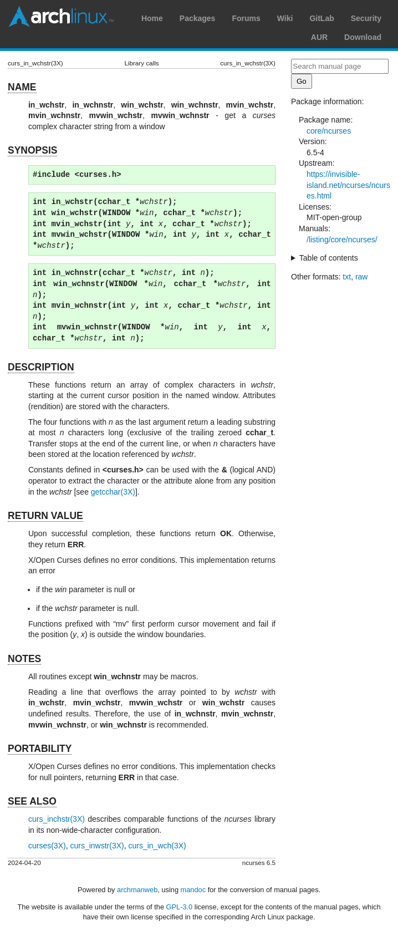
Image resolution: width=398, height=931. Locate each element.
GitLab (321, 18)
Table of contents (328, 257)
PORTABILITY (40, 748)
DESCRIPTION (41, 367)
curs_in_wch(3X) (157, 845)
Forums (246, 18)
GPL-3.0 (179, 907)
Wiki (285, 18)
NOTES (24, 658)
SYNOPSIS (32, 150)
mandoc (193, 890)
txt (347, 276)
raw (361, 276)
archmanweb (137, 890)
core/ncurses (329, 130)
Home (152, 18)
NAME (22, 87)
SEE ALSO (32, 801)
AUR (319, 37)
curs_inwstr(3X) (97, 845)
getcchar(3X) (113, 491)
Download (362, 37)
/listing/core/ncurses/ (342, 239)
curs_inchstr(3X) (56, 819)
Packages (198, 18)
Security (366, 18)
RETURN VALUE (45, 515)
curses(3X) (47, 845)
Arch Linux (61, 17)
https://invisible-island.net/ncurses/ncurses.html (348, 185)
